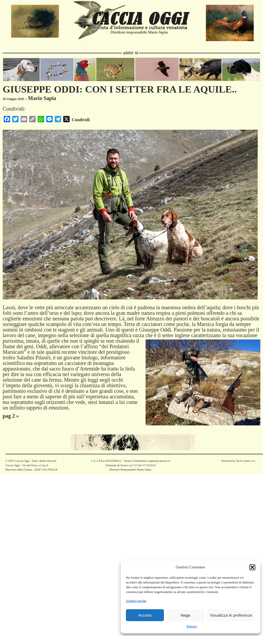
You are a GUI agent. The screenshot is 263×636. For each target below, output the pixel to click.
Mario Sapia (42, 98)
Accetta (144, 615)
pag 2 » (11, 416)
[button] (252, 567)
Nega (185, 615)
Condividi (81, 119)
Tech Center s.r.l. (246, 460)
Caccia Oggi (22, 460)
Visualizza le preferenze (231, 615)
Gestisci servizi (136, 601)
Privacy (191, 626)
